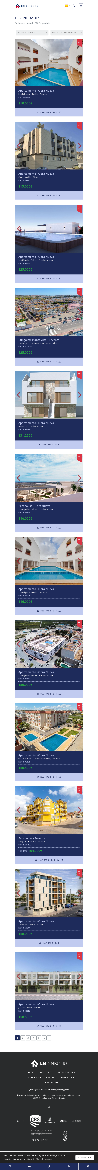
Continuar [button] (85, 1158)
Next (79, 62)
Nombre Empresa (26, 6)
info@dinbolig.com (60, 1089)
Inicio (31, 1072)
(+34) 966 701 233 (38, 1089)
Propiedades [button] (65, 1072)
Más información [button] (43, 1159)
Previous (18, 62)
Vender (50, 1077)
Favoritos (51, 1082)
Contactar (67, 1077)
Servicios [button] (34, 1077)
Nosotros (46, 1072)
